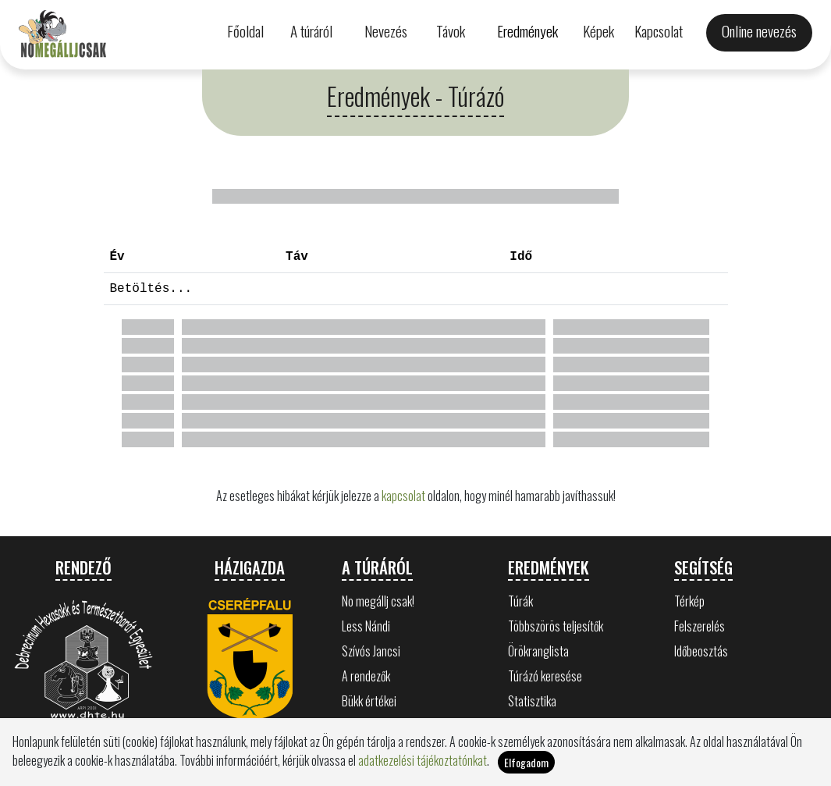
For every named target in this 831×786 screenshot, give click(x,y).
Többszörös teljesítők (555, 626)
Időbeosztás (701, 651)
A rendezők (366, 676)
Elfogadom (526, 762)
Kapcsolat (658, 31)
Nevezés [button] (385, 31)
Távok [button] (450, 31)
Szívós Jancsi (371, 651)
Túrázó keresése (545, 676)
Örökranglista (538, 651)
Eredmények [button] (527, 31)
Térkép (689, 601)
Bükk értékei (369, 701)
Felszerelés (699, 626)
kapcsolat (403, 495)
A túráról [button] (311, 31)
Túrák (520, 601)
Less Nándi (366, 626)
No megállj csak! (378, 601)
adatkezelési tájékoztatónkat (422, 760)
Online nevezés (759, 31)
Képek (598, 31)
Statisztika (532, 701)
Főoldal (245, 31)
